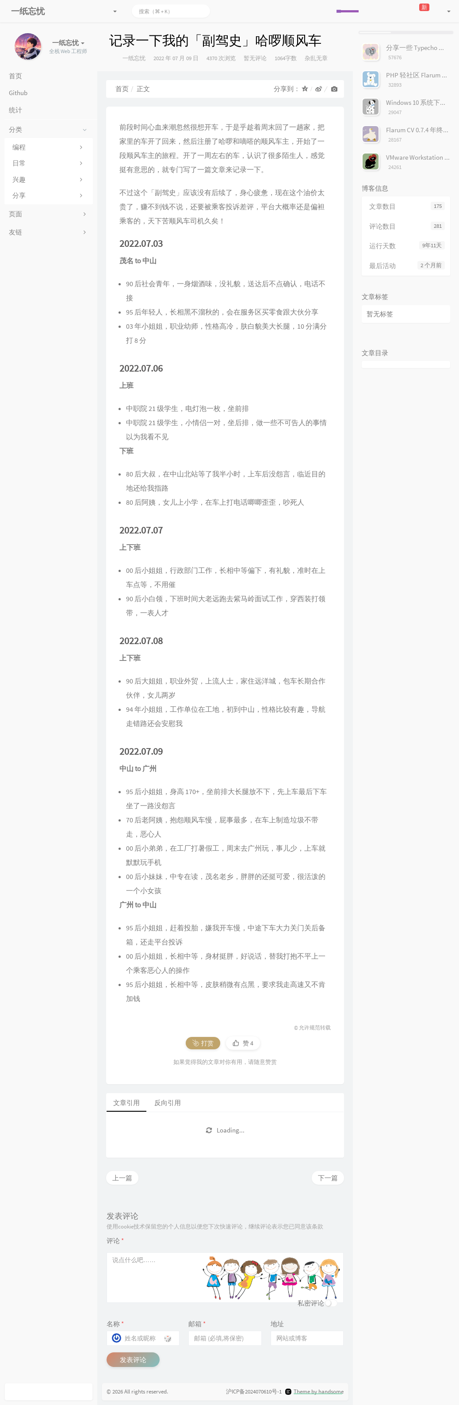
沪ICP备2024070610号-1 (254, 1391)
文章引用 (126, 1102)
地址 (277, 1324)
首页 (122, 88)
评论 (115, 1240)
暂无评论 (255, 58)
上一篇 (122, 1178)
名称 (115, 1324)
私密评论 (311, 1303)
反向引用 (167, 1102)
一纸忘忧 (133, 58)
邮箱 (197, 1324)
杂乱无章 (316, 58)
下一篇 (328, 1178)
